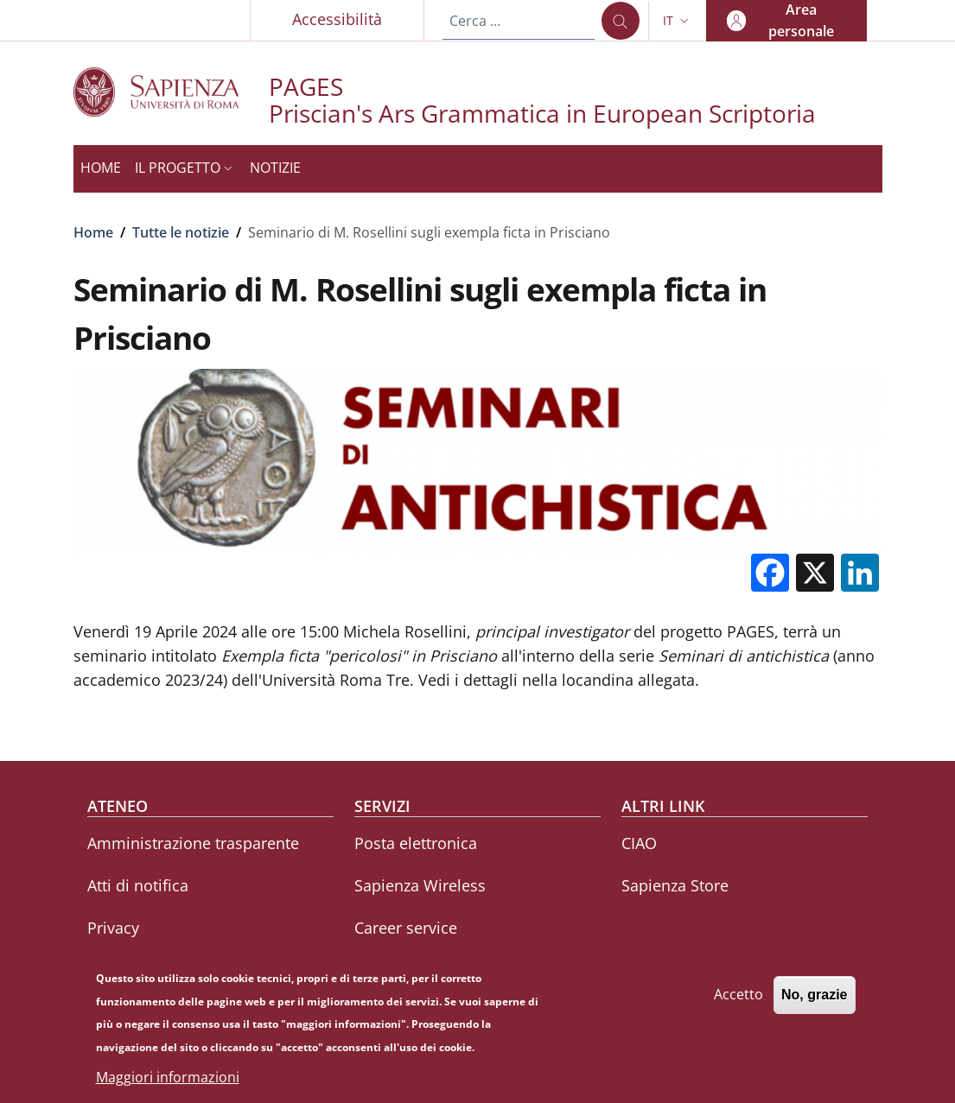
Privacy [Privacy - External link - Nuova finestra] (113, 927)
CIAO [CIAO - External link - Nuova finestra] (639, 843)
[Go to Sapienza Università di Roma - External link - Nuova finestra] (171, 92)
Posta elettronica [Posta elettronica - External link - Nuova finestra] (415, 843)
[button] (677, 21)
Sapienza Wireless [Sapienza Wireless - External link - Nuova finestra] (420, 885)
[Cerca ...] (621, 21)
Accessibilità (337, 19)
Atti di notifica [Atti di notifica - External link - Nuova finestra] (137, 885)
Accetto (738, 1001)
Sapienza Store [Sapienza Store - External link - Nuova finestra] (675, 885)
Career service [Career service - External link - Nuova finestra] (405, 927)
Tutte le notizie (180, 232)
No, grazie (814, 1001)
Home (93, 232)
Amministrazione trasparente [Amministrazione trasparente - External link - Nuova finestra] (193, 843)
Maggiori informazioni (167, 1083)
